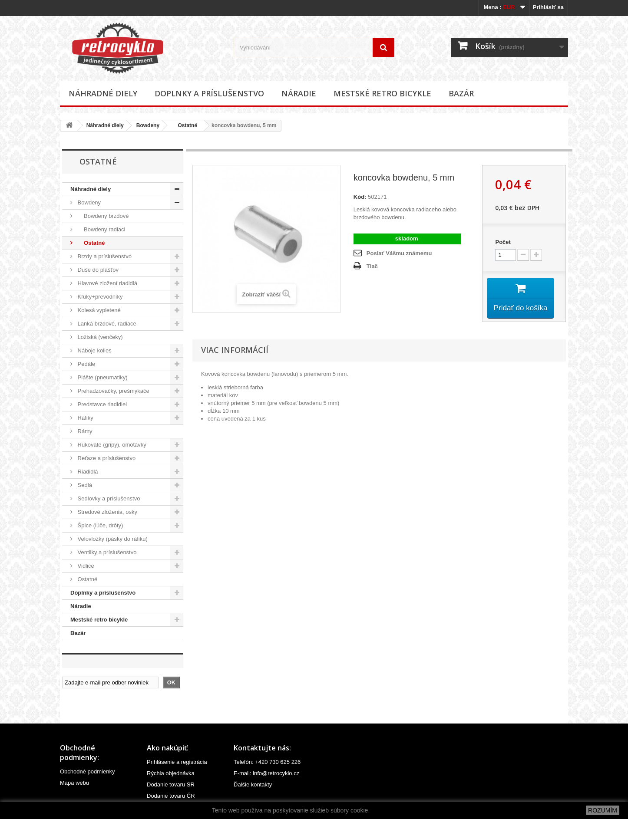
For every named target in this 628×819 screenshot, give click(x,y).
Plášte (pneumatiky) (102, 377)
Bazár (461, 93)
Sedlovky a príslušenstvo (108, 498)
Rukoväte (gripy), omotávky (111, 444)
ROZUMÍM (602, 810)
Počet (502, 242)
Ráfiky (84, 417)
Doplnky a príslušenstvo (209, 93)
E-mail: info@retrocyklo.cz (266, 773)
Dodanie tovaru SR (171, 784)
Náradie (298, 93)
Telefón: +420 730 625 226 (267, 762)
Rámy (84, 431)
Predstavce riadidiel (101, 404)
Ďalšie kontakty (253, 784)
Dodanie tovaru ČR (171, 796)
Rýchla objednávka (171, 773)
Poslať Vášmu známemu (399, 253)
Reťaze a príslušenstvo (106, 458)
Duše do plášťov (97, 269)
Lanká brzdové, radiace (106, 323)
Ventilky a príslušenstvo (106, 552)
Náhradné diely (103, 93)
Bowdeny (147, 125)
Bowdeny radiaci (100, 229)
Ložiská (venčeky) (99, 337)
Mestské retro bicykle (382, 93)
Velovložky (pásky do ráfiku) (112, 539)
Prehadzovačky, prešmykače (112, 391)
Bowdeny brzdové (102, 216)
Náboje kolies (94, 350)
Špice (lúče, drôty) (99, 525)
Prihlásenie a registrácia (177, 762)
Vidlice (85, 565)
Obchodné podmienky (87, 771)
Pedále (85, 364)
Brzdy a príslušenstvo (104, 256)
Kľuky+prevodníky (99, 296)
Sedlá (84, 485)
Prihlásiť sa (548, 7)
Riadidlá (87, 471)
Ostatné (184, 125)
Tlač (372, 266)
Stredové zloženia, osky (106, 512)
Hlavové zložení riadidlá (106, 283)
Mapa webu (74, 783)
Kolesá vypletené (98, 310)
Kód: (360, 197)
